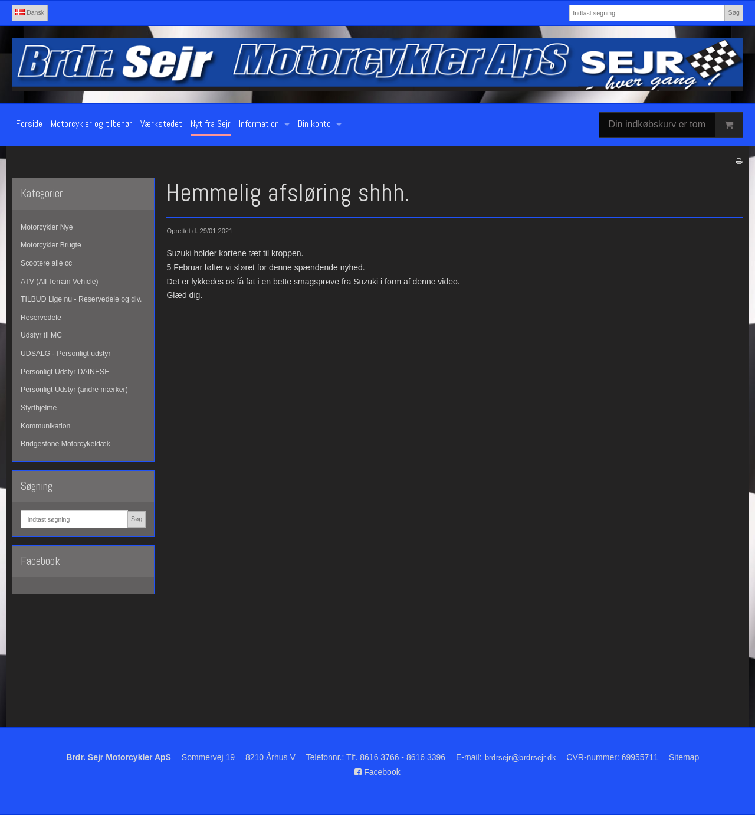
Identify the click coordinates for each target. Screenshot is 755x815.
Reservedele (41, 317)
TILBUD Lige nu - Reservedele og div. (81, 299)
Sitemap (684, 757)
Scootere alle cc (46, 263)
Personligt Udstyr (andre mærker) (74, 389)
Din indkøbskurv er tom (676, 125)
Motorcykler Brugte (51, 245)
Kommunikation (45, 426)
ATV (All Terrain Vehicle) (60, 281)
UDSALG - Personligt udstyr (66, 353)
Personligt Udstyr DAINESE (65, 372)
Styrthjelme (39, 408)
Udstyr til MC (41, 335)
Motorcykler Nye (47, 227)
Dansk (29, 12)
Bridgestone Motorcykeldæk (65, 444)
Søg (733, 12)
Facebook (377, 772)
